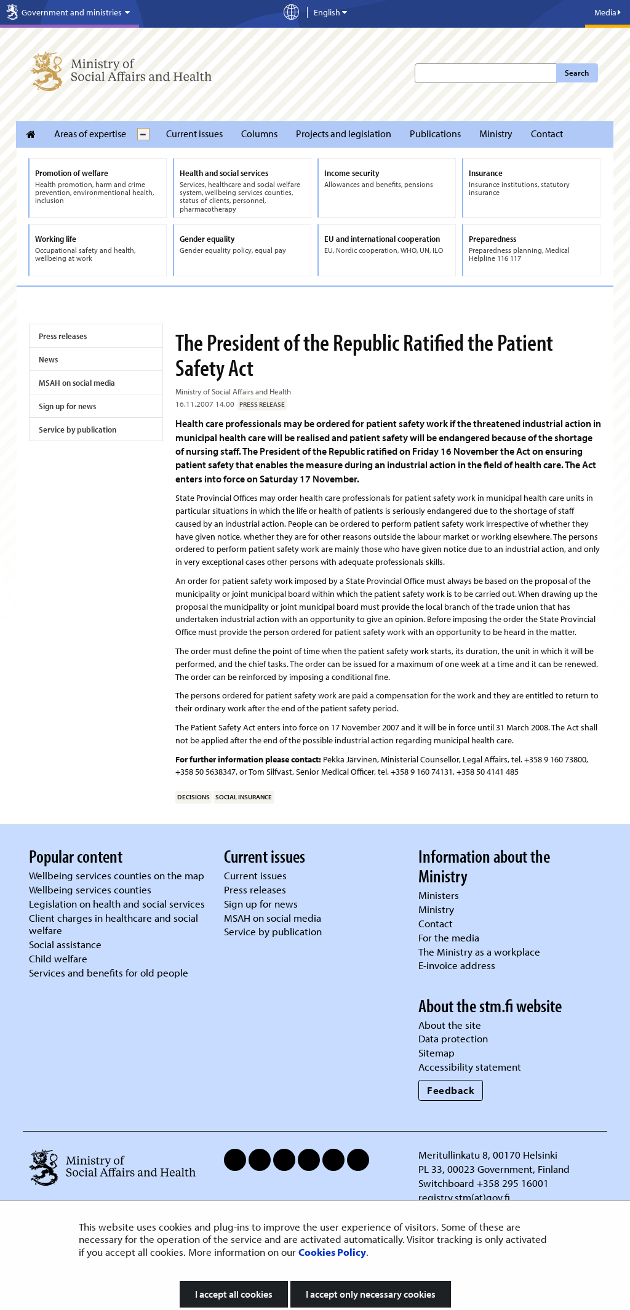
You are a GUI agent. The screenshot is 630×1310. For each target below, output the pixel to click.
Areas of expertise (90, 133)
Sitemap (436, 1052)
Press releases (63, 335)
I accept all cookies (234, 1294)
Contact (547, 133)
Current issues (194, 133)
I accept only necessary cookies (371, 1294)
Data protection (453, 1038)
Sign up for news (67, 406)
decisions (193, 797)
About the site (449, 1024)
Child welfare (58, 958)
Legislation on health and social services (117, 903)
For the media (448, 937)
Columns (259, 133)
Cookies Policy (332, 1251)
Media (607, 12)
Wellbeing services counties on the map (116, 875)
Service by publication (77, 429)
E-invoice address (456, 965)
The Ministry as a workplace (479, 951)
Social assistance (65, 944)
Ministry (495, 133)
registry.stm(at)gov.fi (465, 1197)
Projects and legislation (343, 133)
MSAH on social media (77, 382)
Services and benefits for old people (108, 972)
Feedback (450, 1090)
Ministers (438, 895)
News (48, 359)
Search (577, 73)
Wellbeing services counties (90, 889)
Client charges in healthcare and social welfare (113, 924)
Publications (435, 133)
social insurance (243, 797)
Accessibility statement (469, 1066)
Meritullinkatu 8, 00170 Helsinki (487, 1154)
